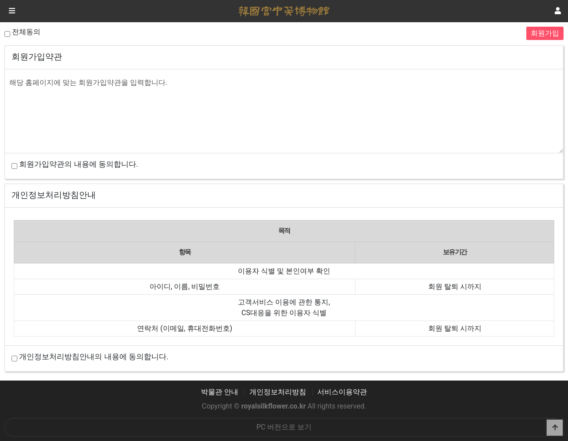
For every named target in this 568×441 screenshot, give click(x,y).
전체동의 (26, 32)
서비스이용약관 (342, 392)
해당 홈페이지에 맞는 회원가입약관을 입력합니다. (284, 113)
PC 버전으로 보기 (284, 427)
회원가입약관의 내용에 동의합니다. (78, 164)
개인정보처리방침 (277, 392)
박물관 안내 (219, 392)
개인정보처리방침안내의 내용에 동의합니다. (93, 356)
